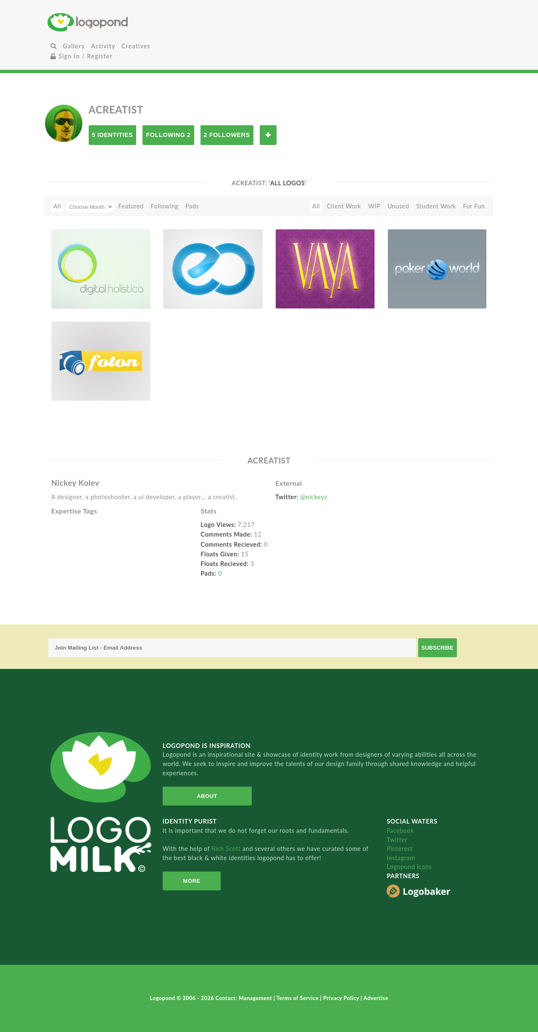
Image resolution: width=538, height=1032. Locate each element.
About (203, 796)
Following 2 (168, 135)
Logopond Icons (409, 866)
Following (164, 206)
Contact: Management (245, 998)
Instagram (401, 857)
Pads (192, 206)
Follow (268, 135)
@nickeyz (313, 496)
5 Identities (112, 135)
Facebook (400, 830)
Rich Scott (227, 848)
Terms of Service (298, 998)
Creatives (135, 46)
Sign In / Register (81, 56)
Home (121, 22)
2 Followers (227, 135)
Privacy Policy (342, 998)
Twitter (397, 839)
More (189, 881)
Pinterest (400, 848)
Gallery (74, 46)
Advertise (376, 998)
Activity (103, 46)
